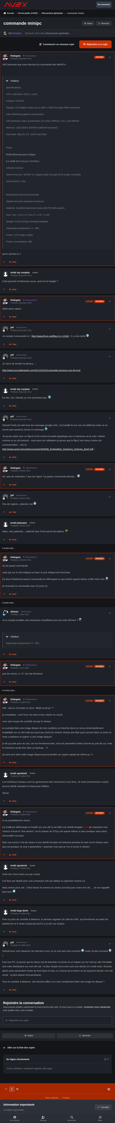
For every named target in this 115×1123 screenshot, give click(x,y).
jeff (12, 327)
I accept (103, 1107)
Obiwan (14, 611)
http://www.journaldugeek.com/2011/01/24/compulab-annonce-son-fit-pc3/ (41, 370)
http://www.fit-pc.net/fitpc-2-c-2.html (50, 336)
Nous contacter (52, 1098)
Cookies (66, 1098)
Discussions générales (57, 33)
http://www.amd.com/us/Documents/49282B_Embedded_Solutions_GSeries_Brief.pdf (47, 449)
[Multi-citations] (4, 262)
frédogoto (15, 56)
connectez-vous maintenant (97, 1007)
